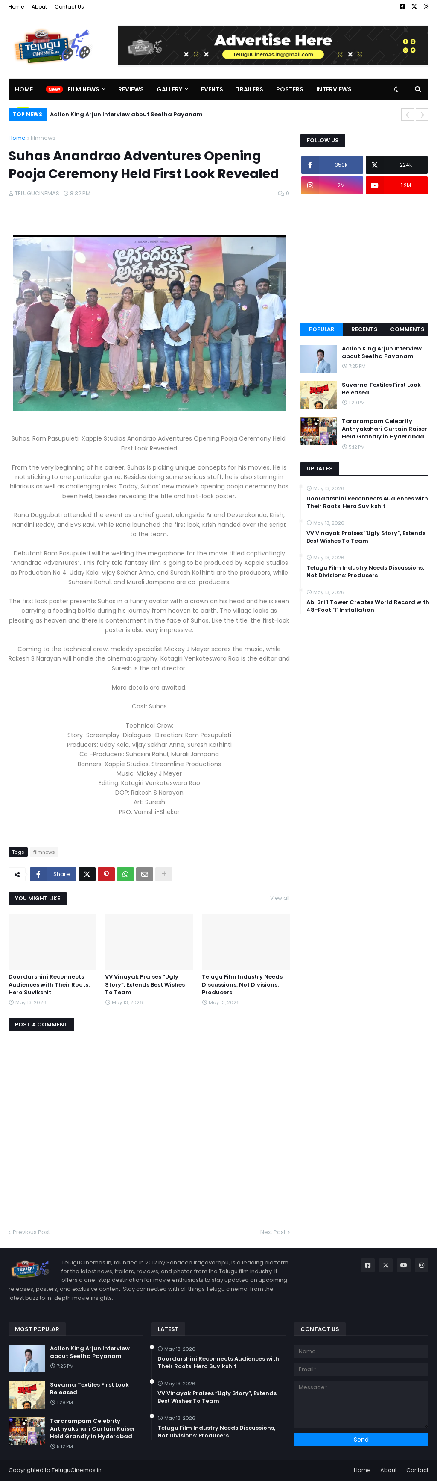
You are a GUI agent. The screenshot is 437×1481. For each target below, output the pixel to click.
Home (16, 6)
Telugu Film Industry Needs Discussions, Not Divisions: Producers (242, 984)
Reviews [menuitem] (131, 89)
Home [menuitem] (24, 89)
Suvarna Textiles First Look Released (381, 389)
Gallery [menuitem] (169, 89)
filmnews (43, 138)
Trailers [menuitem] (249, 89)
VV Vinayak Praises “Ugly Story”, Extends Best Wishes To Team (145, 984)
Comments (407, 329)
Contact (417, 1470)
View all (280, 898)
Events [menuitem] (212, 89)
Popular (322, 329)
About (39, 6)
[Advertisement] (364, 258)
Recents (364, 329)
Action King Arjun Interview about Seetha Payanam (126, 114)
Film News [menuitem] (83, 89)
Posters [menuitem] (289, 89)
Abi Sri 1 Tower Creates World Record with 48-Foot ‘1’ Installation (367, 606)
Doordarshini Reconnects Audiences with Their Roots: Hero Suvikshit (49, 984)
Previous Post (31, 1232)
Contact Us (69, 6)
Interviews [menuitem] (334, 89)
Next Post (273, 1232)
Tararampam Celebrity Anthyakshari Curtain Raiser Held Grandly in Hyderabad (384, 429)
